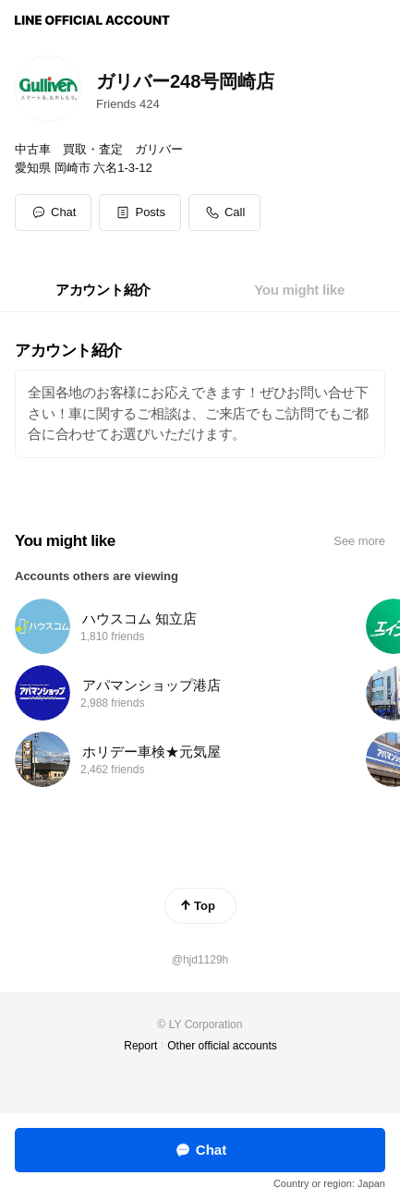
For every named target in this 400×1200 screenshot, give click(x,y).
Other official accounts (222, 1045)
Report (140, 1045)
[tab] (103, 290)
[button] (140, 212)
